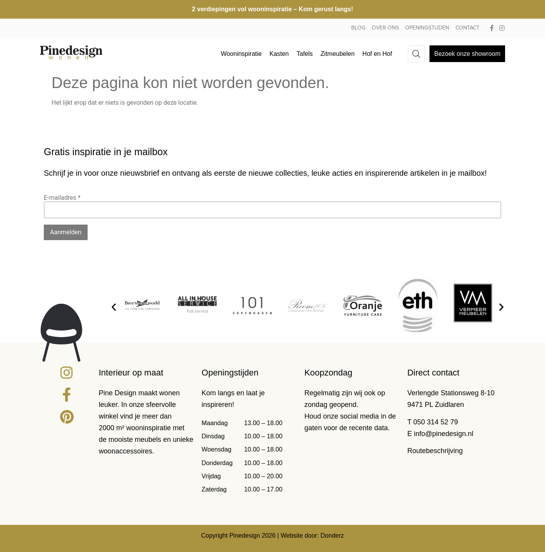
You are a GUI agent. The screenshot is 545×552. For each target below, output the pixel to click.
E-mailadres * (62, 197)
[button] (114, 307)
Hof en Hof (377, 53)
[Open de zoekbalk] (416, 54)
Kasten (279, 53)
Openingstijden (427, 28)
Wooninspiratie (241, 53)
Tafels (305, 53)
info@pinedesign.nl (443, 434)
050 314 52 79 (435, 422)
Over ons (385, 28)
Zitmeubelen (338, 53)
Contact (467, 28)
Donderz (332, 535)
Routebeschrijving (435, 451)
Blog (358, 28)
